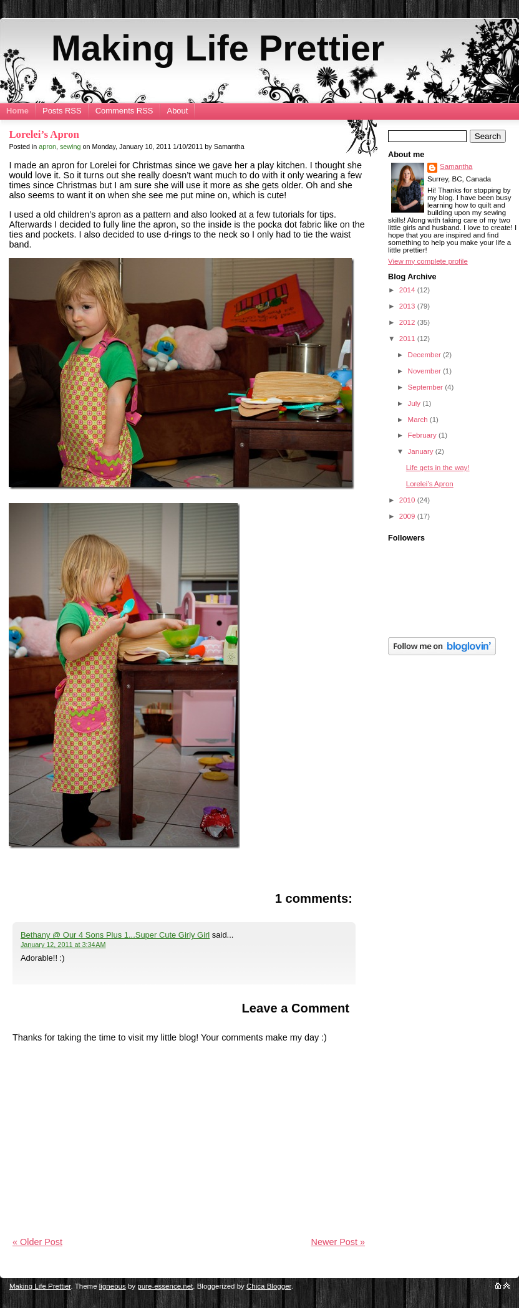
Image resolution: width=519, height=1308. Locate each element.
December (425, 354)
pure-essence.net (165, 1286)
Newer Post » (338, 1242)
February (423, 435)
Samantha (456, 166)
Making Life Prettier (217, 48)
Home (17, 110)
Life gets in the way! (438, 467)
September (426, 387)
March (419, 419)
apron (47, 146)
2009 (408, 516)
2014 (408, 290)
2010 (408, 500)
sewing (70, 146)
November (425, 371)
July (415, 403)
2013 (408, 306)
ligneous (112, 1286)
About (177, 110)
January (421, 451)
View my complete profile (428, 261)
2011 (408, 338)
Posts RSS (62, 110)
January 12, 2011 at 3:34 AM (63, 944)
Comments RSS (124, 110)
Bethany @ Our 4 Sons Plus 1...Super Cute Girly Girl (115, 935)
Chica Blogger (268, 1286)
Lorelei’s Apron (44, 134)
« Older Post (37, 1242)
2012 (408, 322)
